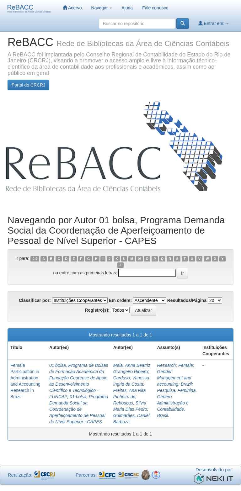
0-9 (35, 259)
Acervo (72, 7)
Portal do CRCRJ (28, 84)
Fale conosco (155, 7)
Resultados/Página (186, 300)
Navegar (101, 7)
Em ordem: (120, 300)
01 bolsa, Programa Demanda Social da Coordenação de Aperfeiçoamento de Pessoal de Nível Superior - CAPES (78, 409)
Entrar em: (213, 23)
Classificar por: (35, 300)
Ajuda (127, 7)
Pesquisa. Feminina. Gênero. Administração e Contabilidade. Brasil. (177, 403)
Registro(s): (97, 310)
